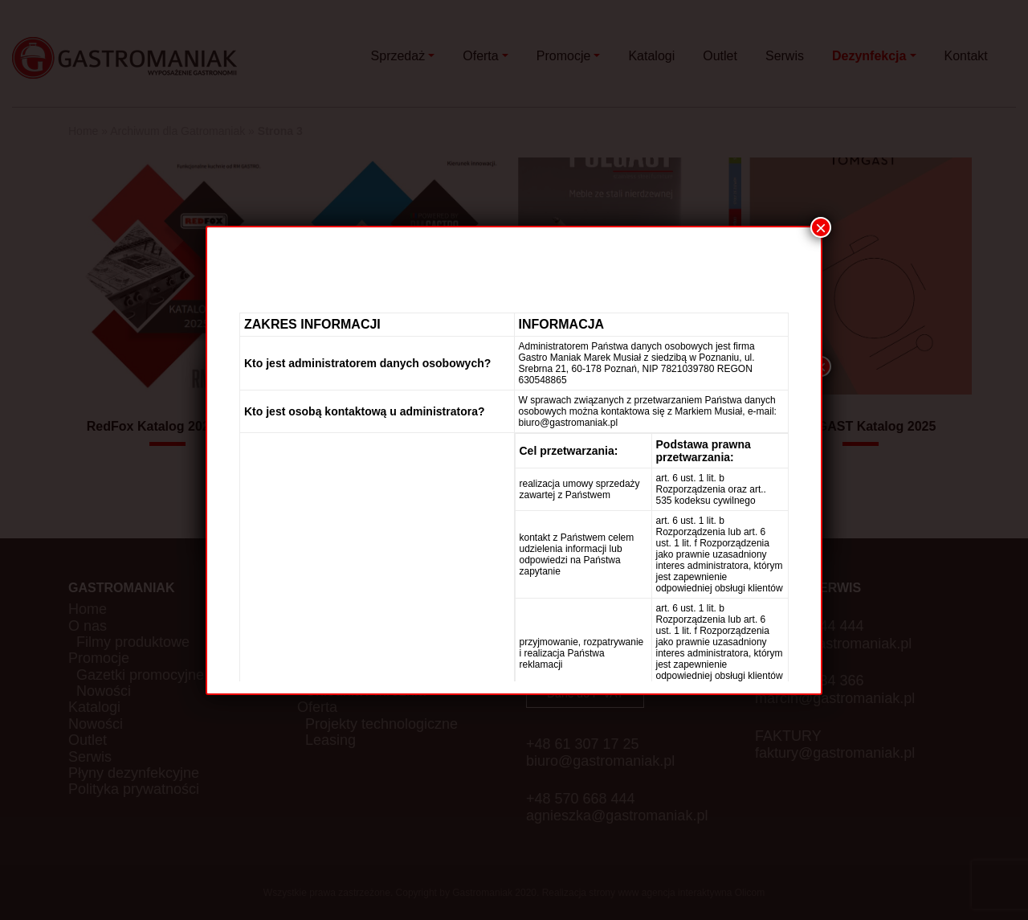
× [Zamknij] (820, 227)
